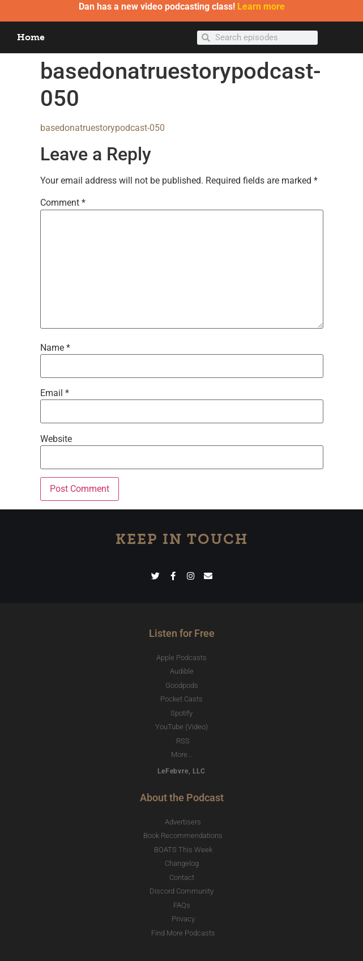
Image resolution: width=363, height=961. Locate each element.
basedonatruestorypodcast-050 (102, 127)
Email (54, 393)
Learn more (261, 6)
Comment (63, 202)
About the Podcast (182, 797)
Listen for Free (182, 633)
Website (56, 439)
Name (55, 347)
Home (31, 37)
